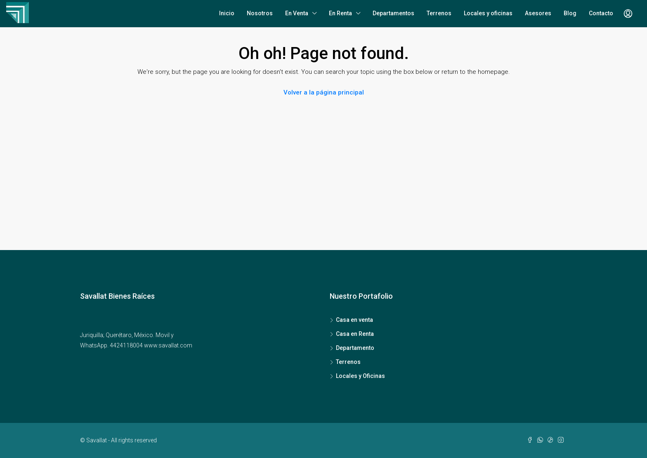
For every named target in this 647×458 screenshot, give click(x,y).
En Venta (296, 13)
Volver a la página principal (323, 92)
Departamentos (393, 13)
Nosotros (260, 13)
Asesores (538, 13)
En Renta (340, 13)
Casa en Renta (355, 334)
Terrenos (439, 13)
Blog (570, 13)
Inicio (226, 13)
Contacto (601, 13)
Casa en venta (354, 319)
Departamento (355, 348)
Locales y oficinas (488, 13)
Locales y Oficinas (360, 376)
